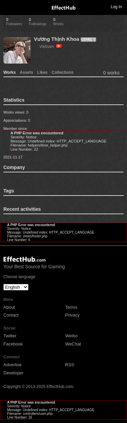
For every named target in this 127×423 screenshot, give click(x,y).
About (9, 307)
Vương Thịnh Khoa (56, 39)
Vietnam (50, 46)
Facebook (13, 343)
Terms (71, 307)
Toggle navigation (8, 6)
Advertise (12, 364)
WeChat (73, 343)
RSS (70, 364)
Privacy (72, 315)
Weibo (71, 335)
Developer (13, 372)
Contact (11, 315)
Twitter (9, 335)
